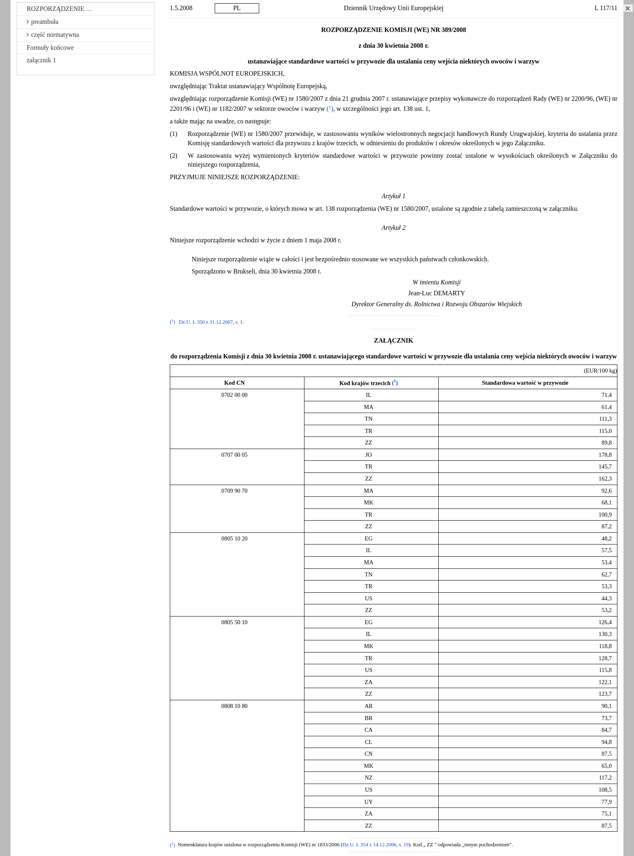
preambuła (43, 21)
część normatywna (53, 34)
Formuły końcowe (50, 47)
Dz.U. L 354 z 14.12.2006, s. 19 (375, 845)
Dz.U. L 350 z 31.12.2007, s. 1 (211, 322)
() (330, 108)
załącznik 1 (41, 60)
